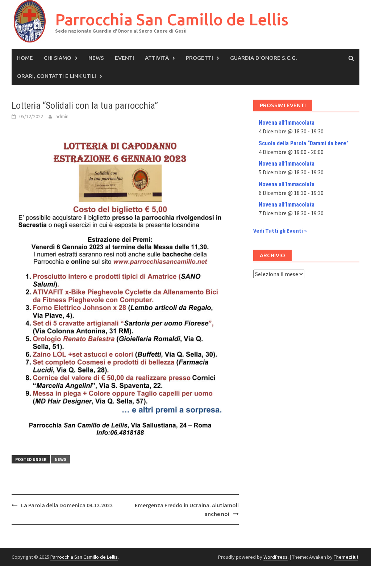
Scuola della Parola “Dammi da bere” (304, 143)
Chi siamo (57, 58)
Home (25, 58)
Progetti (199, 58)
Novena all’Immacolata (286, 122)
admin (61, 116)
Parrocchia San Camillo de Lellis (171, 19)
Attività (157, 58)
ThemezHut (346, 557)
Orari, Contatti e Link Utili (56, 76)
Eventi (124, 58)
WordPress (275, 557)
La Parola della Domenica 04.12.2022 (67, 505)
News (96, 58)
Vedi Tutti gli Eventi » (280, 230)
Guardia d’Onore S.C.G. (263, 58)
